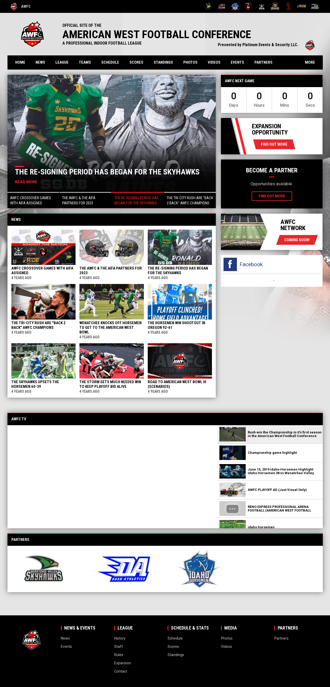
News (40, 62)
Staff (118, 646)
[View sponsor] (48, 569)
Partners (263, 62)
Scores (136, 62)
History (120, 638)
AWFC (20, 6)
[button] (33, 200)
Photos (190, 62)
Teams (85, 62)
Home (20, 62)
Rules (118, 655)
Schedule (110, 62)
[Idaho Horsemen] (235, 6)
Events (237, 62)
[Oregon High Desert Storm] (275, 6)
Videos (214, 62)
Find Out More (274, 144)
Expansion (122, 663)
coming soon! (297, 240)
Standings (163, 62)
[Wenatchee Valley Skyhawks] (315, 6)
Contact (120, 671)
